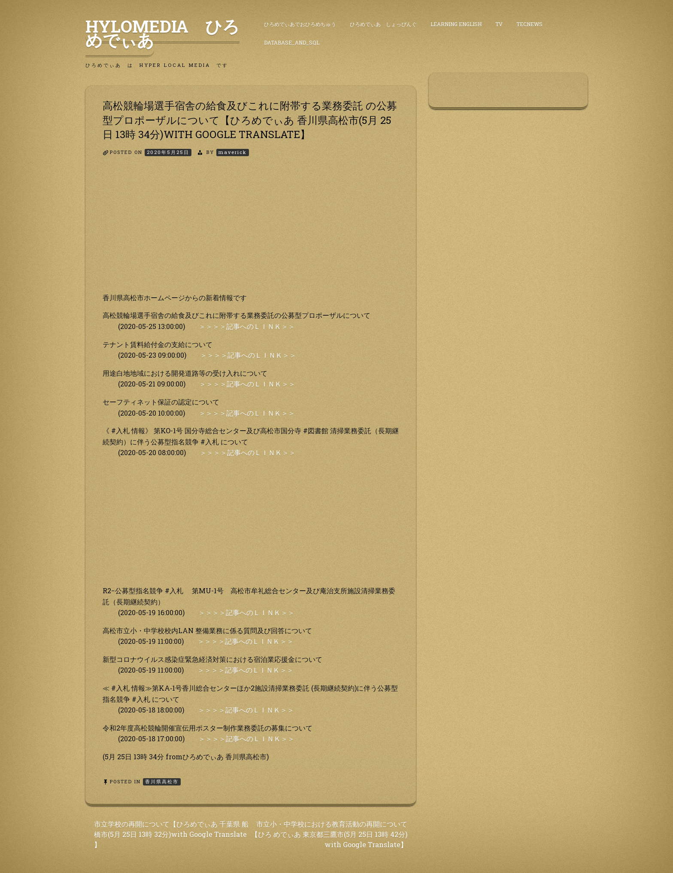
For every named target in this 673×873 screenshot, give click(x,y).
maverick (232, 152)
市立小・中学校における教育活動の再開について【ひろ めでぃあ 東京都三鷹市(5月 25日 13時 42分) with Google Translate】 (329, 834)
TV (499, 24)
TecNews (529, 24)
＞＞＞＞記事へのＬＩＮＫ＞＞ (247, 326)
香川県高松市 (162, 781)
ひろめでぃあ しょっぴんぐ (383, 24)
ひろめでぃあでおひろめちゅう (300, 24)
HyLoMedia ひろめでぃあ (162, 33)
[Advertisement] (251, 232)
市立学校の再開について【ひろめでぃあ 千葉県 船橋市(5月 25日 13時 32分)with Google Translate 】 (171, 834)
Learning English (456, 24)
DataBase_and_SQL (291, 42)
